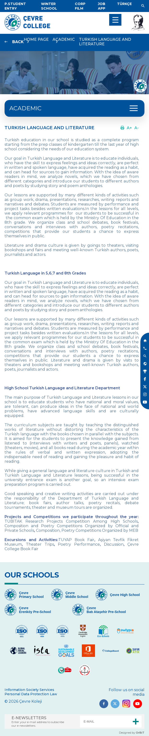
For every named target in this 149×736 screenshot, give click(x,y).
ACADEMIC (25, 108)
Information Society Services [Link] (29, 690)
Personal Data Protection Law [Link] (31, 694)
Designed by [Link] (131, 732)
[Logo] (27, 29)
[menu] (115, 20)
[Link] (15, 6)
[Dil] (124, 4)
